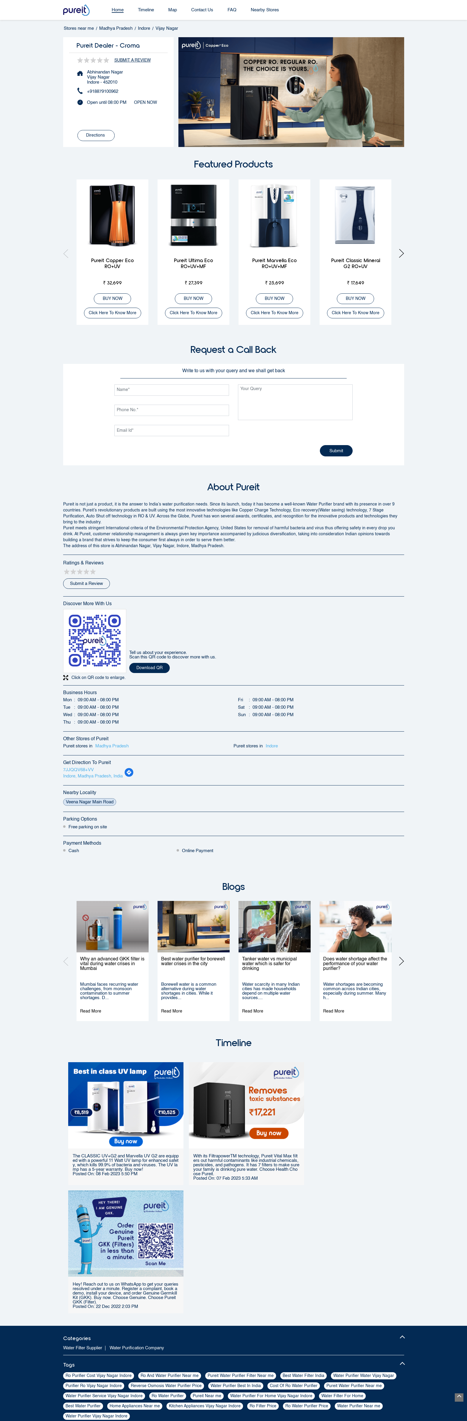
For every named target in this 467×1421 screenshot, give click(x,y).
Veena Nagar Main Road (89, 802)
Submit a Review (132, 60)
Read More (90, 1011)
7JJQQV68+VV (78, 770)
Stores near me (79, 28)
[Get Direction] (129, 776)
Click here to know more (112, 313)
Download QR (149, 668)
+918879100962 (102, 91)
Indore (144, 28)
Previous (68, 253)
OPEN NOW (145, 103)
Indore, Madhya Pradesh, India (93, 776)
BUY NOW (112, 299)
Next (399, 253)
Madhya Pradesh (116, 28)
